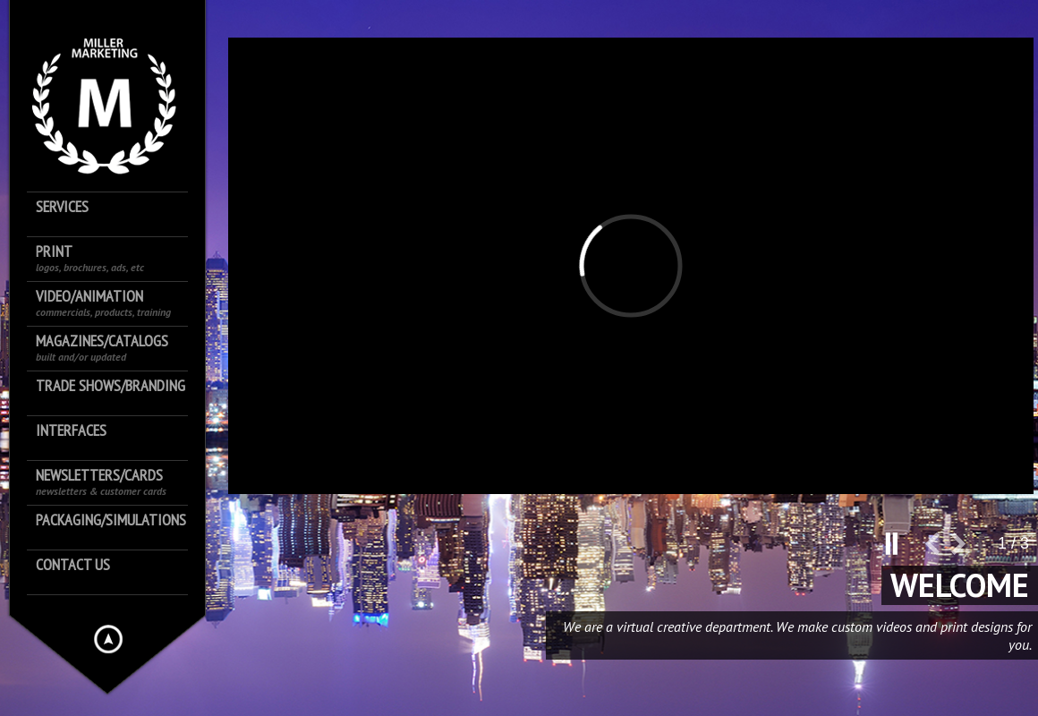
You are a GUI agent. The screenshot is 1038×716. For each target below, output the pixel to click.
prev (938, 551)
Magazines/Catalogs (102, 347)
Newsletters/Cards (101, 482)
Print (90, 258)
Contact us (73, 565)
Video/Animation (103, 303)
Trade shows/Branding (110, 386)
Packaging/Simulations (111, 520)
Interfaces (71, 431)
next (965, 551)
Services (62, 207)
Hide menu (108, 639)
